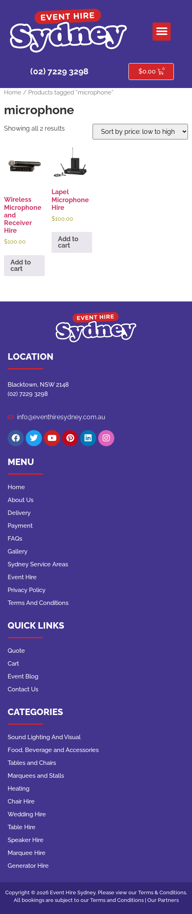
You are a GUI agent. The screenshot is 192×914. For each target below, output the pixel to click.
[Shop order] (140, 131)
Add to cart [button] (20, 265)
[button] (162, 32)
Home (12, 92)
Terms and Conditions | (118, 900)
